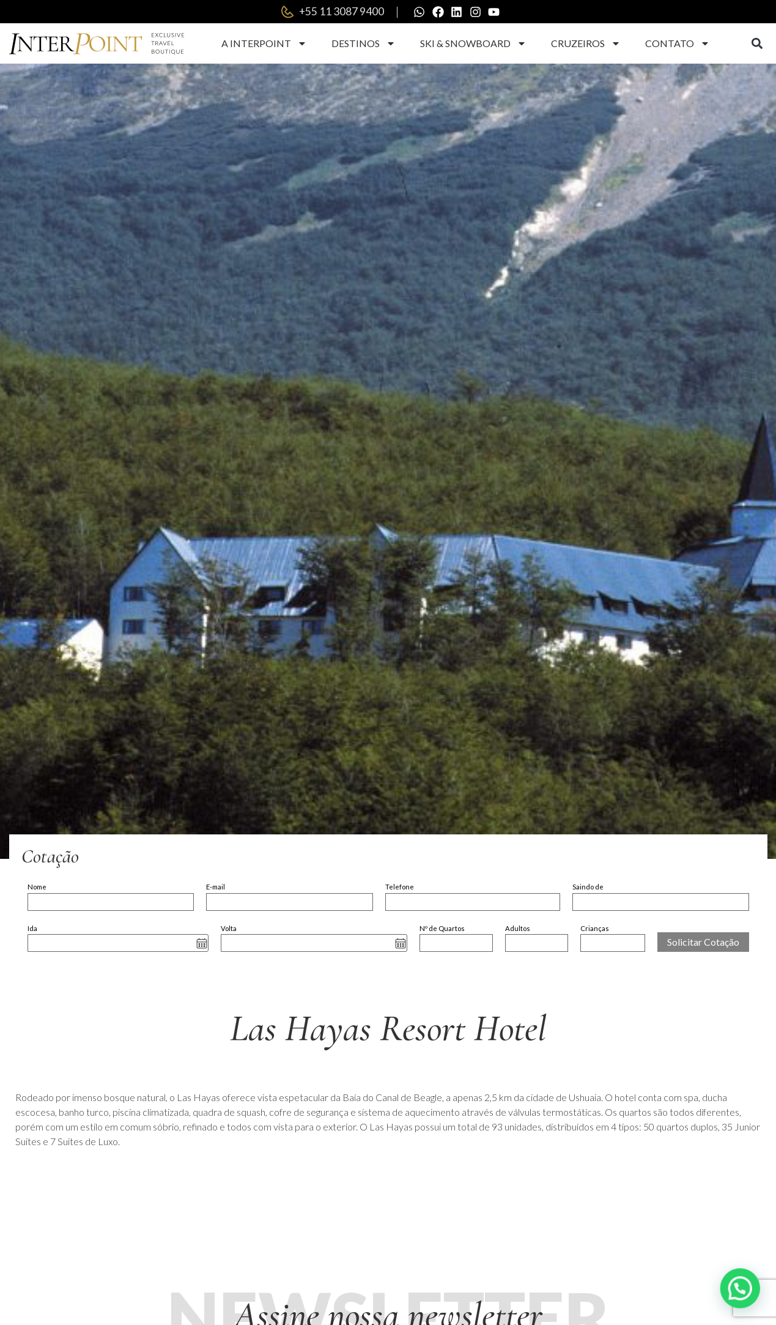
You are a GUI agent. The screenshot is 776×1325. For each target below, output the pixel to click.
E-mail (215, 888)
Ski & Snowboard (473, 45)
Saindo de (588, 888)
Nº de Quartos (442, 929)
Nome (37, 888)
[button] (757, 45)
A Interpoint (264, 45)
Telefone (399, 888)
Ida (32, 929)
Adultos (517, 929)
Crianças (594, 929)
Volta (229, 929)
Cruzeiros (586, 45)
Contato (677, 45)
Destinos (363, 45)
